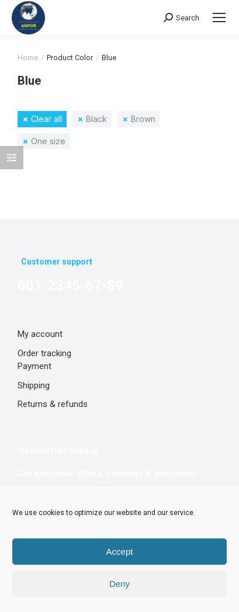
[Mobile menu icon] (219, 17)
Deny (119, 584)
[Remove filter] (42, 119)
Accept (119, 552)
